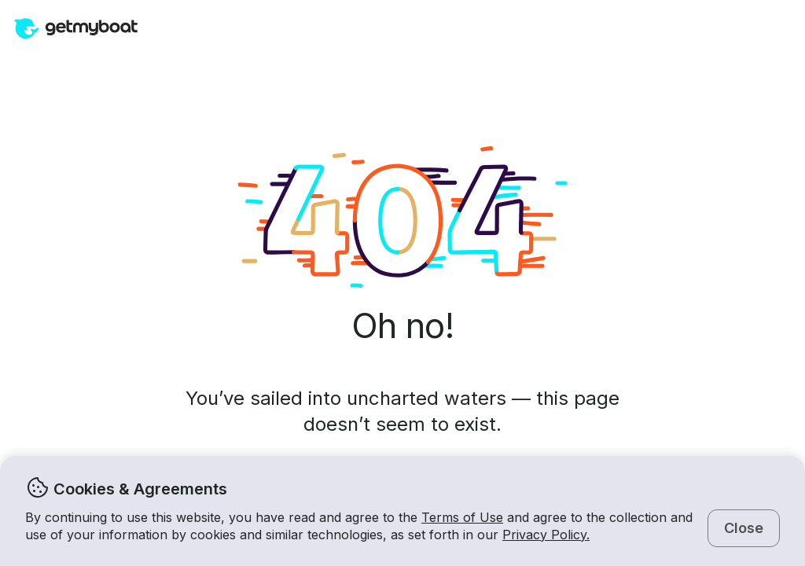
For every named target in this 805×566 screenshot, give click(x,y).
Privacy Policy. (546, 534)
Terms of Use (462, 517)
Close (743, 528)
